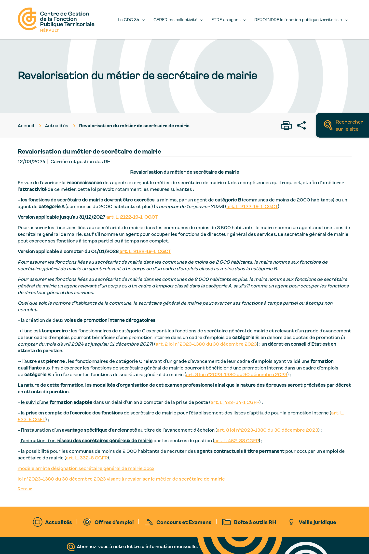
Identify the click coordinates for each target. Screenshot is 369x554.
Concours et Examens (183, 521)
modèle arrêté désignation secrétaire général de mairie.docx (86, 468)
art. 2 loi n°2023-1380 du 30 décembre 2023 (206, 344)
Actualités (58, 521)
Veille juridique (317, 521)
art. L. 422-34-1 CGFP (235, 402)
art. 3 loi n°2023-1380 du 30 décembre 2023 (236, 374)
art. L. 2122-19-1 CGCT (252, 206)
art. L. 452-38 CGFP (236, 440)
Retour (25, 488)
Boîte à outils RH (255, 521)
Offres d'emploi (114, 521)
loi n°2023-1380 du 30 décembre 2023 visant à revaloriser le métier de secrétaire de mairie (121, 479)
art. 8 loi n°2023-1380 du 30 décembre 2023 (267, 430)
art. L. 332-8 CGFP (87, 458)
